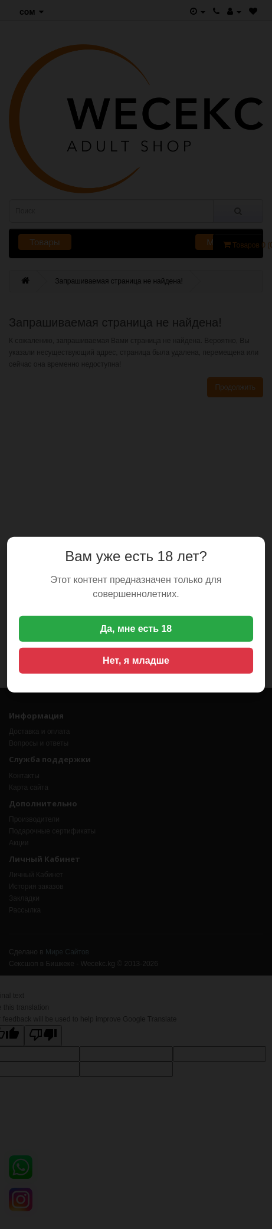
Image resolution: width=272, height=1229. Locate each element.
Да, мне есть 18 (136, 629)
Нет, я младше (136, 660)
